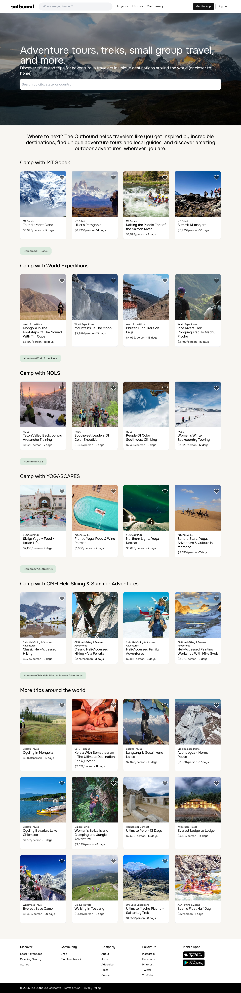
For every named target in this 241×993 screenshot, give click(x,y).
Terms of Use (72, 988)
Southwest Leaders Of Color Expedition (91, 438)
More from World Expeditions (40, 358)
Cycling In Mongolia (38, 753)
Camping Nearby (30, 959)
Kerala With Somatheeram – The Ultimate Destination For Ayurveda (94, 757)
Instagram (148, 954)
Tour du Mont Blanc (38, 225)
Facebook (148, 959)
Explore (122, 6)
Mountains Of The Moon (93, 328)
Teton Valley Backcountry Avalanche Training (42, 438)
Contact (106, 975)
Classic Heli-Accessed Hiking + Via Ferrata (91, 652)
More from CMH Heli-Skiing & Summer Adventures (53, 676)
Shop (64, 954)
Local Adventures (31, 954)
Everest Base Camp (38, 909)
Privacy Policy (92, 988)
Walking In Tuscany (89, 909)
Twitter (146, 970)
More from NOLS (33, 462)
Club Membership (72, 959)
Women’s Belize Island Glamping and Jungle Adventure (91, 835)
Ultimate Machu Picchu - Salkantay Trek (145, 911)
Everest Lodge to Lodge (196, 831)
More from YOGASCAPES (38, 569)
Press (104, 970)
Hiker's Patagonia (87, 225)
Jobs (104, 959)
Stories (137, 6)
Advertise (107, 965)
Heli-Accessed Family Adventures (142, 652)
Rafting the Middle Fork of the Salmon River (146, 227)
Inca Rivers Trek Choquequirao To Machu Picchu (196, 332)
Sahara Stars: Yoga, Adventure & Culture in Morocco (195, 543)
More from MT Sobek (35, 251)
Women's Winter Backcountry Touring (194, 438)
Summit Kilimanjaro (192, 225)
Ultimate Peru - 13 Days (144, 831)
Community (155, 6)
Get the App (203, 6)
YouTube (147, 975)
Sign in (223, 6)
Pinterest (147, 965)
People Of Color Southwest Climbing (141, 438)
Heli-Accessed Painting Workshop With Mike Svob (198, 652)
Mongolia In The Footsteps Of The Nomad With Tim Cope (42, 332)
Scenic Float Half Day (194, 909)
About (105, 954)
